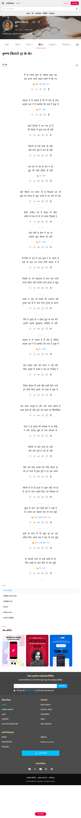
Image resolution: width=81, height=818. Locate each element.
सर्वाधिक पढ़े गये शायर (10, 596)
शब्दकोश (38, 13)
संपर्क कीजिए (45, 714)
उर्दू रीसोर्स (5, 719)
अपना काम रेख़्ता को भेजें (10, 724)
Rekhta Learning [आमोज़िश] (47, 742)
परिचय (17, 45)
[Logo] (9, 3)
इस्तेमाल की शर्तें (42, 778)
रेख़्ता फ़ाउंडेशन (46, 705)
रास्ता (43, 568)
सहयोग (4, 705)
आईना (44, 110)
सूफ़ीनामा (44, 737)
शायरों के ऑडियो (8, 618)
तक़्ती (3, 714)
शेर (41, 45)
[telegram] (51, 769)
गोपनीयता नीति (30, 690)
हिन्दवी (4, 737)
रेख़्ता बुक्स (5, 747)
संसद (43, 176)
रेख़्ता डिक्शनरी (7, 742)
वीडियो (45, 13)
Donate (66, 3)
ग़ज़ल (29, 45)
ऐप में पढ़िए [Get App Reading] (40, 814)
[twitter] (35, 769)
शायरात (5, 607)
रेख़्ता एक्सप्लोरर (46, 724)
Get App (74, 3)
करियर (43, 719)
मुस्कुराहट (40, 517)
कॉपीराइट (52, 778)
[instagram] (46, 769)
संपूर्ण (7, 45)
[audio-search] (76, 9)
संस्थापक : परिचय (46, 709)
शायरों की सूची (7, 591)
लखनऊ (27, 30)
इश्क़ (40, 84)
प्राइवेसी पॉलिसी (31, 778)
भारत (31, 30)
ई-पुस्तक (53, 45)
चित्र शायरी (66, 45)
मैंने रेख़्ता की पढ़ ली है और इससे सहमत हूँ (34, 690)
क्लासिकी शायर (8, 602)
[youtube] (40, 769)
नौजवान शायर (7, 612)
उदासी (40, 543)
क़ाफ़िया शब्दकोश (7, 709)
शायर (28, 13)
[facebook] (29, 769)
